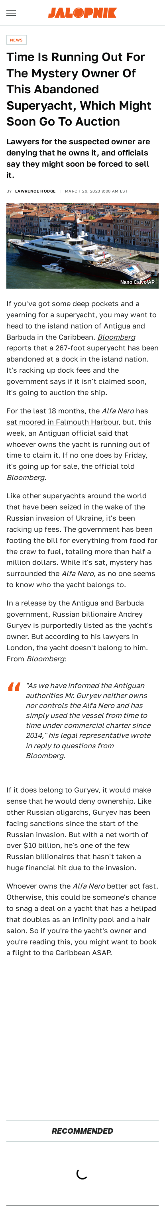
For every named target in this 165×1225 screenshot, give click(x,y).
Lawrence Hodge (35, 191)
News (16, 39)
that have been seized (43, 507)
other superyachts (53, 496)
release (33, 603)
